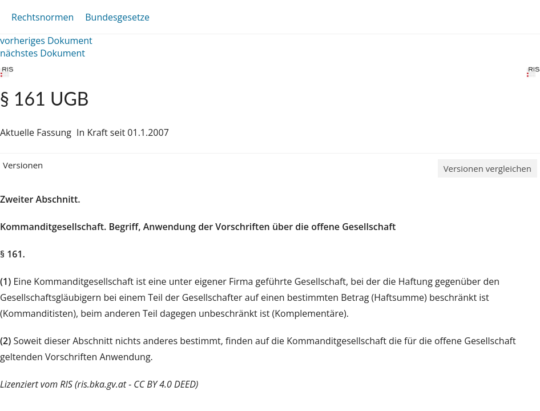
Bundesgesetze (117, 17)
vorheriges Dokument (46, 40)
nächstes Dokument (42, 53)
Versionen (23, 165)
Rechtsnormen (42, 17)
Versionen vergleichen (487, 168)
